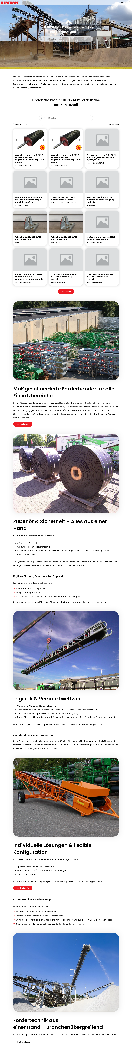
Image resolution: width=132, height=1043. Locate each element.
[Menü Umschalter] (129, 2)
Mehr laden (66, 291)
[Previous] (16, 140)
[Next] (43, 140)
